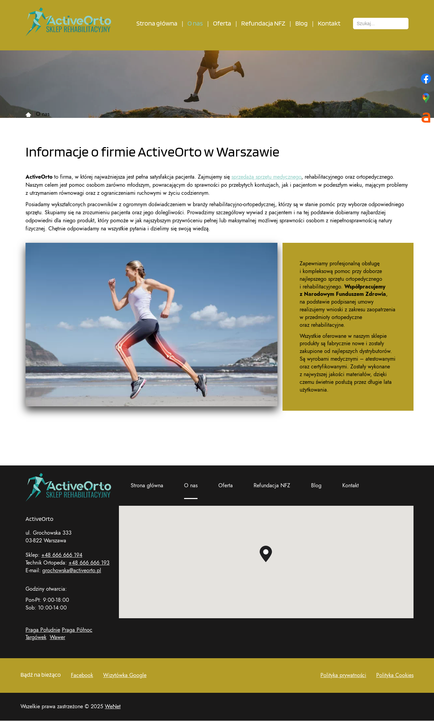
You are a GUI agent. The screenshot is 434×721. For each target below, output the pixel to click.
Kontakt (329, 23)
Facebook (82, 675)
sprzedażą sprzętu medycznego (266, 177)
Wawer (57, 637)
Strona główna (156, 23)
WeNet (113, 706)
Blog (301, 23)
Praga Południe (43, 630)
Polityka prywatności (343, 675)
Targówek (36, 637)
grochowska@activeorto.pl (71, 570)
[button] (266, 554)
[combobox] (380, 23)
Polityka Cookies (395, 675)
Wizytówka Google (124, 675)
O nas (195, 23)
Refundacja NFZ (263, 23)
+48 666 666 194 (61, 555)
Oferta (222, 23)
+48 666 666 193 (89, 563)
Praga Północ (77, 630)
